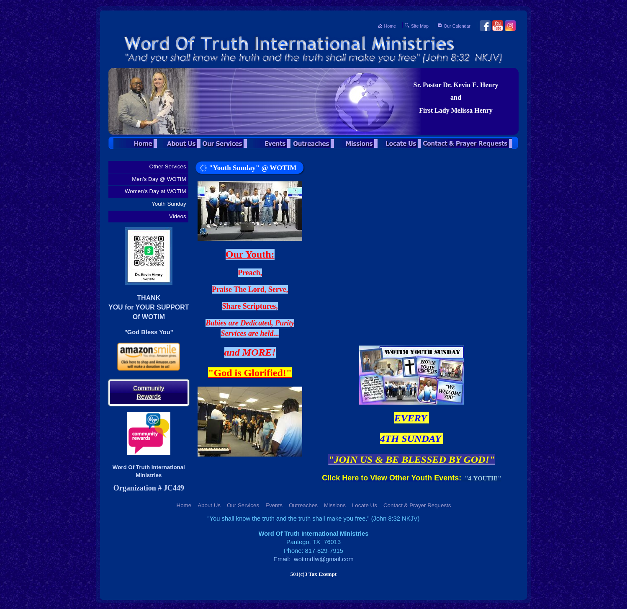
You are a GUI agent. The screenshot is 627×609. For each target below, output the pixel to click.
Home (390, 25)
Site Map (420, 25)
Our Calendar (457, 25)
